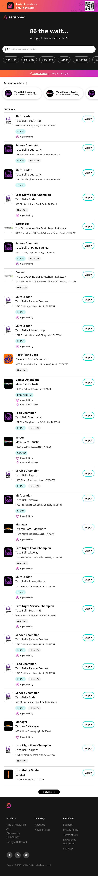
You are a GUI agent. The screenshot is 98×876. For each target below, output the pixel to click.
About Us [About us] (40, 824)
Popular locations (15, 83)
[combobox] (49, 49)
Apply (88, 118)
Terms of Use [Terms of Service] (70, 834)
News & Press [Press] (42, 829)
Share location (38, 73)
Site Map (68, 848)
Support (67, 824)
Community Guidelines (69, 841)
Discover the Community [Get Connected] (13, 835)
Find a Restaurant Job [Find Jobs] (16, 826)
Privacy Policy (70, 829)
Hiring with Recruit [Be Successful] (17, 842)
